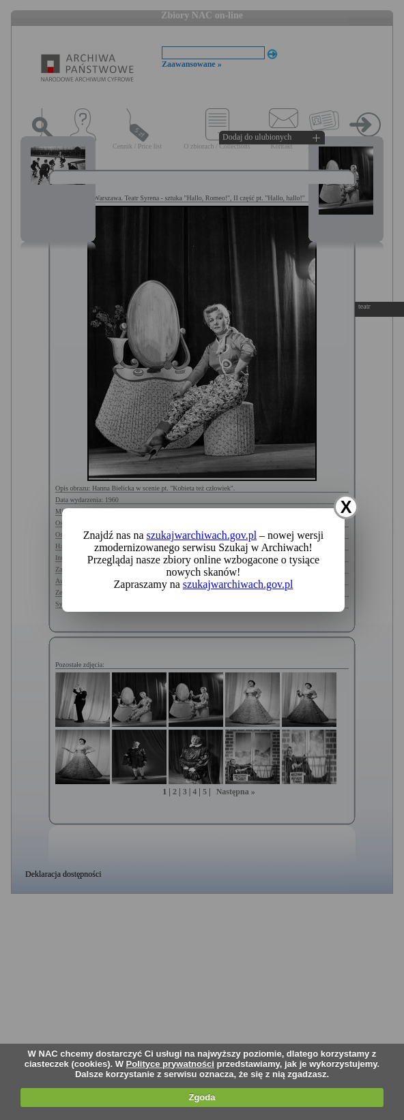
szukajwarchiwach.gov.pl (202, 535)
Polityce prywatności (170, 1064)
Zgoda (201, 1097)
